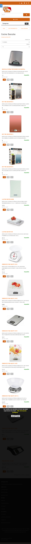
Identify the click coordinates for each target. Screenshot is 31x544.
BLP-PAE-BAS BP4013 (7, 134)
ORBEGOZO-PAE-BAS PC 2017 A (10, 396)
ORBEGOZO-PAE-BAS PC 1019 (9, 331)
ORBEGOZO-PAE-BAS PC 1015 (9, 264)
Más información (21, 411)
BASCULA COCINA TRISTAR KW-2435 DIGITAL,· (13, 69)
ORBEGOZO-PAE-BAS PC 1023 (9, 363)
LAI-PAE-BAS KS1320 (7, 232)
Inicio (4, 28)
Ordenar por (27, 39)
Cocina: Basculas (24, 28)
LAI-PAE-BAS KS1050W (8, 199)
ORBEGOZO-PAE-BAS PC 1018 (9, 298)
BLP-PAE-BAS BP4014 (7, 167)
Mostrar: (28, 44)
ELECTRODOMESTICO (12, 28)
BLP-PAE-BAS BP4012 (7, 101)
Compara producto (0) (5, 37)
